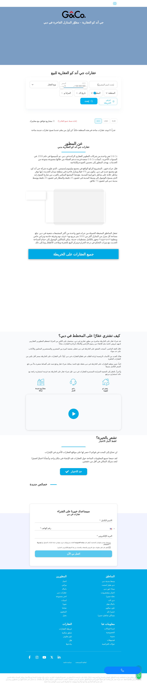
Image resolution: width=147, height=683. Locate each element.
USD (106, 121)
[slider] (61, 87)
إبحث (83, 101)
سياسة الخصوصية (79, 542)
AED (98, 121)
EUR (113, 121)
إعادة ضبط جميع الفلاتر (67, 121)
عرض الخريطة (106, 101)
